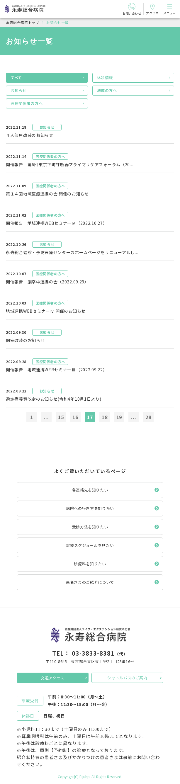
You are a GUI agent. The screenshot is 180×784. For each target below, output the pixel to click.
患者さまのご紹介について (90, 582)
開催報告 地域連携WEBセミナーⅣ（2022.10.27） (56, 223)
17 (90, 417)
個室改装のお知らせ (25, 340)
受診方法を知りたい (90, 527)
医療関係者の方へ (27, 103)
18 (105, 417)
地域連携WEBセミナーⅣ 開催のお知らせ (46, 311)
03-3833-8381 (93, 653)
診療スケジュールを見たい (90, 545)
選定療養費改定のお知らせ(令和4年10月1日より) (53, 399)
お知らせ (19, 90)
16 (75, 417)
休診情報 (105, 77)
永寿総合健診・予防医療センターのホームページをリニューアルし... (72, 252)
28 (148, 417)
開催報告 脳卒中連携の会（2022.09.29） (47, 282)
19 (119, 417)
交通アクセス (52, 678)
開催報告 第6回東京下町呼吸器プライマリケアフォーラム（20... (69, 164)
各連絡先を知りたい (90, 490)
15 (61, 417)
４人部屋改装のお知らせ (29, 135)
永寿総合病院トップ (22, 22)
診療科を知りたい (90, 564)
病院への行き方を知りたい (90, 508)
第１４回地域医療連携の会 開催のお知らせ (47, 194)
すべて (16, 77)
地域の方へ (107, 90)
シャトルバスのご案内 (127, 678)
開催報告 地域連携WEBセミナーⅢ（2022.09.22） (56, 370)
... (46, 417)
